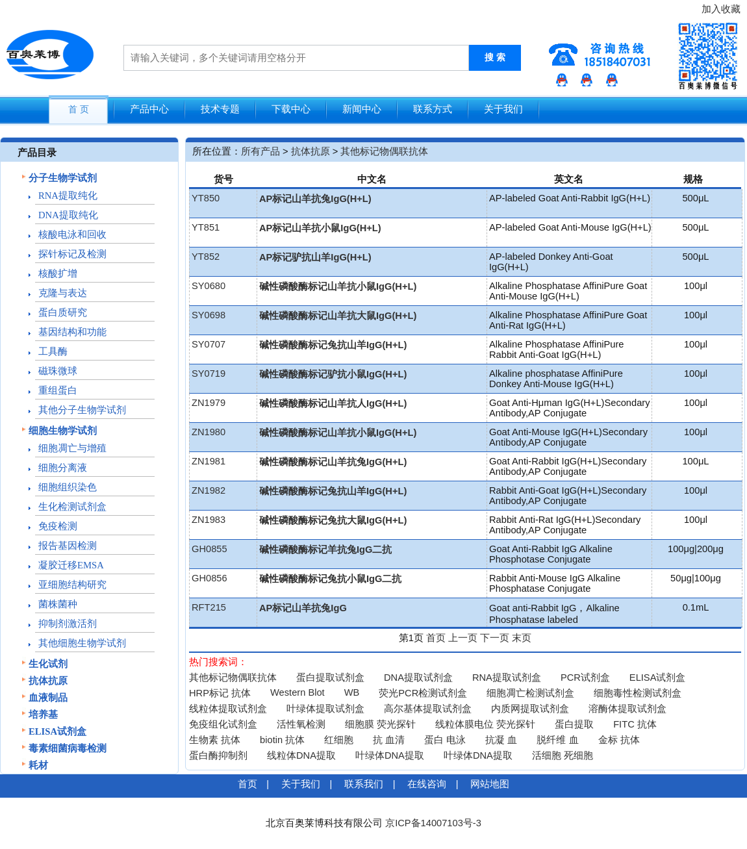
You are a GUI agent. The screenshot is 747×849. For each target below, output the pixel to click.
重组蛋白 (57, 390)
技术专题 (220, 109)
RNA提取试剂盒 (506, 677)
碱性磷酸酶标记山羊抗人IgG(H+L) (333, 403)
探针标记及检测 (72, 254)
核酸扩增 (57, 273)
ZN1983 (208, 519)
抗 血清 (389, 740)
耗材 (38, 765)
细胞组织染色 (67, 487)
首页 (436, 638)
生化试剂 (48, 664)
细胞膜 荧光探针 (380, 724)
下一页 (494, 638)
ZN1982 (208, 490)
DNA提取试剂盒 (418, 677)
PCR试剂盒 (585, 677)
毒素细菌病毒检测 (68, 748)
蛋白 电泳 (445, 740)
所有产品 (260, 151)
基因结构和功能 (72, 332)
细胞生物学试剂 (63, 430)
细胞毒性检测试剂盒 (637, 693)
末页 (521, 638)
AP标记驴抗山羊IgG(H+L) (315, 257)
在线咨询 (426, 784)
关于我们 (503, 109)
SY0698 (208, 315)
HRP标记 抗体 (220, 693)
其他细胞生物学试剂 (82, 643)
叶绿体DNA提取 (389, 755)
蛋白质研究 (62, 312)
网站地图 (489, 784)
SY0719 (208, 373)
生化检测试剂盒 (72, 506)
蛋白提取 (574, 724)
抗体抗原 (48, 681)
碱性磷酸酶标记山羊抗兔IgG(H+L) (333, 462)
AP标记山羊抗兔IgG (303, 608)
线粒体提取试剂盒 (228, 708)
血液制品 (48, 697)
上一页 (462, 638)
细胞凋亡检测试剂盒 (530, 693)
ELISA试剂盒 (57, 731)
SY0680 (208, 286)
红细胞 (338, 740)
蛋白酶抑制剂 (218, 755)
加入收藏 (721, 9)
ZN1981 (208, 461)
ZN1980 (208, 432)
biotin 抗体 (282, 740)
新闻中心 (361, 109)
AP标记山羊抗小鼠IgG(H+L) (320, 228)
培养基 (43, 714)
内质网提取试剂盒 (530, 708)
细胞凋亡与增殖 (72, 448)
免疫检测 (57, 526)
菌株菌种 (57, 604)
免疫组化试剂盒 (223, 724)
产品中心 (149, 109)
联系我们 (363, 784)
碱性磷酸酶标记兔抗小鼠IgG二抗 (330, 579)
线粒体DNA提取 (301, 755)
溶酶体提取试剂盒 (627, 708)
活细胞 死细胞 (562, 755)
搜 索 (495, 57)
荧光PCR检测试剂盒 (423, 693)
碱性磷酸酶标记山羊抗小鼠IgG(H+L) (337, 286)
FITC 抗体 (635, 724)
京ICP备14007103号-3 (433, 823)
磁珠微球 (57, 371)
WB (352, 692)
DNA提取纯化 (68, 215)
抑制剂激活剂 (67, 623)
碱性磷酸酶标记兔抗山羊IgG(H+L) (333, 345)
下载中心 (291, 109)
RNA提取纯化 (67, 195)
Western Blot (297, 692)
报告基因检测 (67, 545)
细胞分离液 (62, 468)
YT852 (206, 256)
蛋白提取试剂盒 (330, 677)
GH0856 (209, 578)
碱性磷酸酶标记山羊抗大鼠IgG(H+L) (337, 315)
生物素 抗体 (214, 740)
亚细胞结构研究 (72, 584)
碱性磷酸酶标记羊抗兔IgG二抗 (325, 549)
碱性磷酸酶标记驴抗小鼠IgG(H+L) (333, 374)
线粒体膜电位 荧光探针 (485, 724)
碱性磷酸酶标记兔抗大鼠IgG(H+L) (333, 520)
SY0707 (208, 344)
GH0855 (209, 549)
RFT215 (209, 607)
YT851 (206, 227)
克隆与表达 (62, 293)
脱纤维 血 (557, 740)
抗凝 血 (501, 740)
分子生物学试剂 (63, 178)
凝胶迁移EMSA (71, 565)
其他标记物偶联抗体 (384, 151)
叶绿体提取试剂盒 (325, 708)
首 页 (78, 109)
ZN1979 (208, 403)
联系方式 (432, 109)
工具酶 (53, 351)
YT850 (206, 198)
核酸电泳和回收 (72, 234)
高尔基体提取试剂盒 (428, 708)
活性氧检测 (301, 724)
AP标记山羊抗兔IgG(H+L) (315, 199)
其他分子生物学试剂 (82, 410)
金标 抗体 (619, 740)
